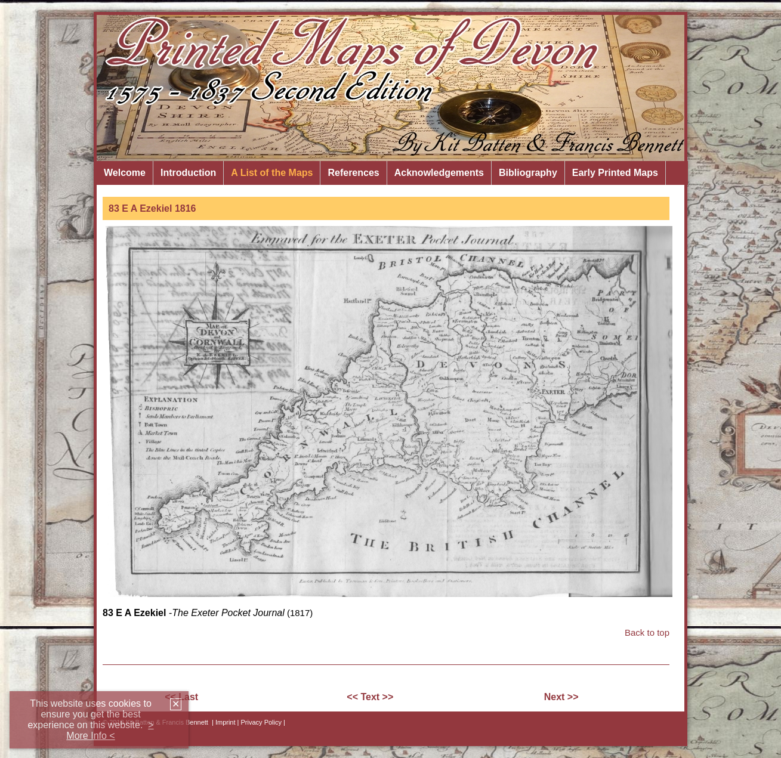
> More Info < (109, 730)
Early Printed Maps (615, 173)
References (353, 173)
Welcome (125, 173)
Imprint (225, 722)
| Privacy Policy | (261, 722)
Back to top (647, 632)
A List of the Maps (272, 173)
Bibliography (528, 173)
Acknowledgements (439, 173)
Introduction (188, 173)
